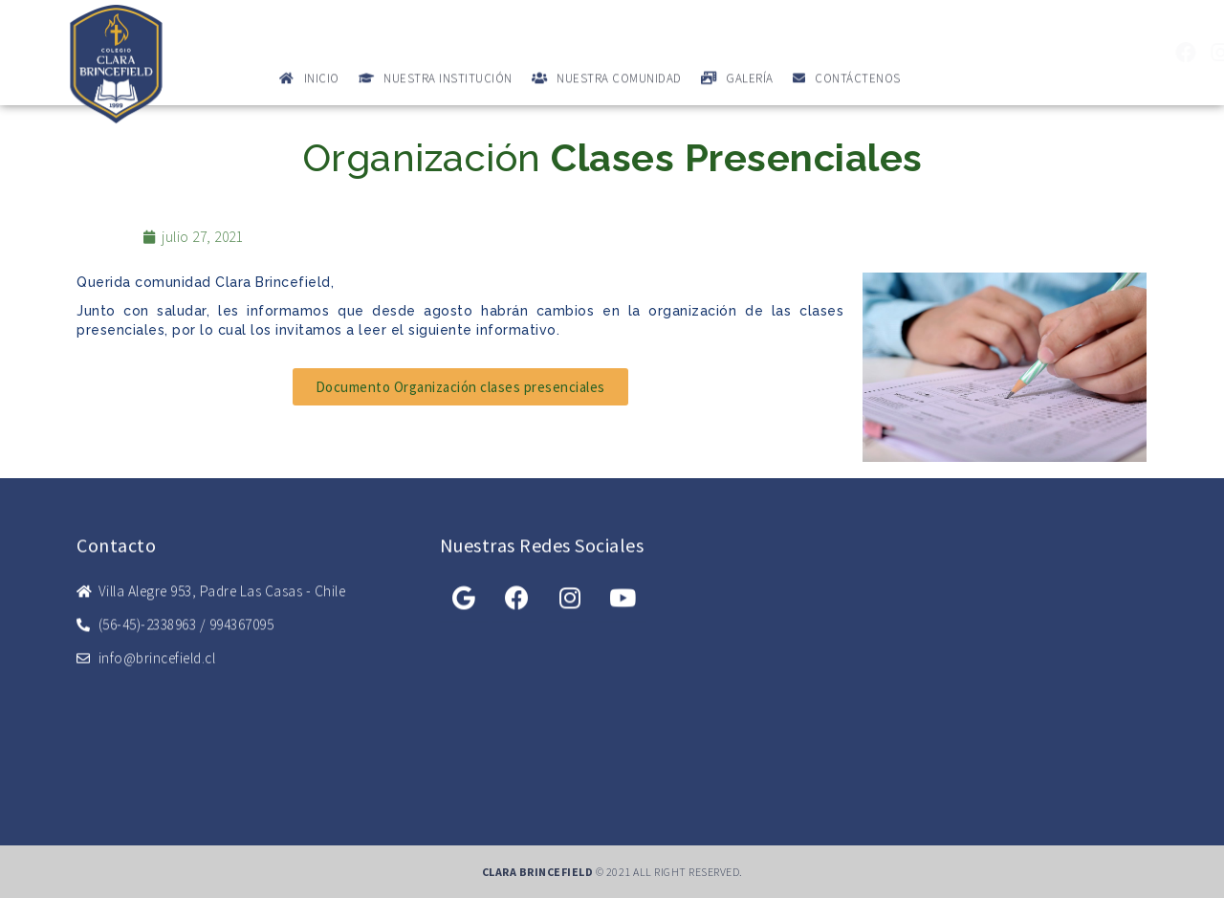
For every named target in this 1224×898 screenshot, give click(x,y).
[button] (460, 386)
